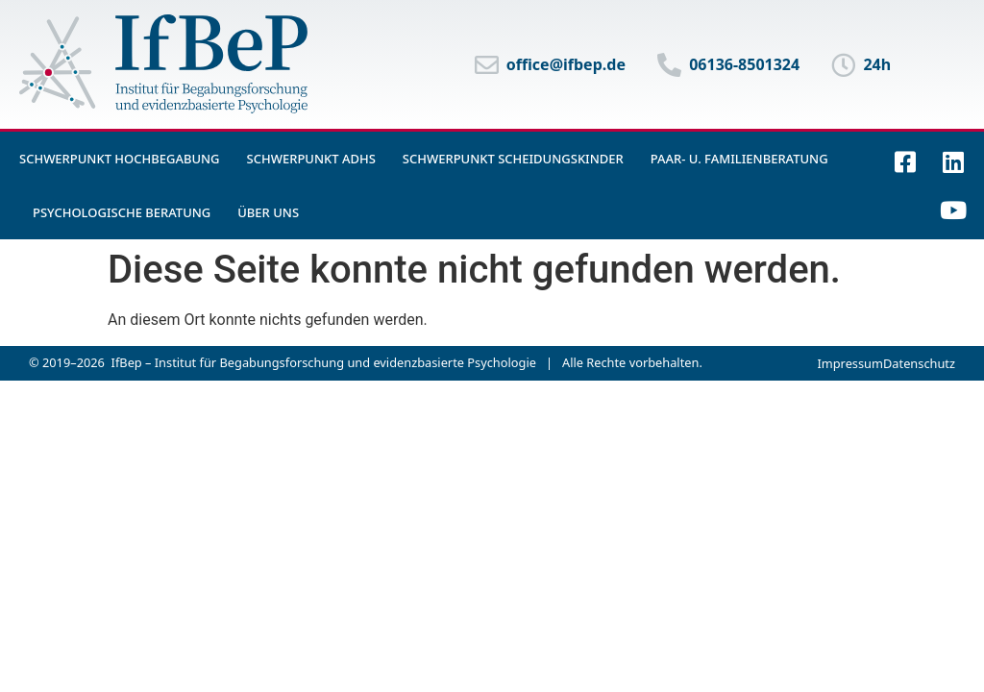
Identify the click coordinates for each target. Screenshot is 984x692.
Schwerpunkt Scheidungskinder (513, 158)
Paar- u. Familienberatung (739, 158)
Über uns (268, 212)
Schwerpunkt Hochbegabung (119, 158)
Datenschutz (919, 363)
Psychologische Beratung (121, 212)
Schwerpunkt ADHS (311, 158)
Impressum (850, 363)
